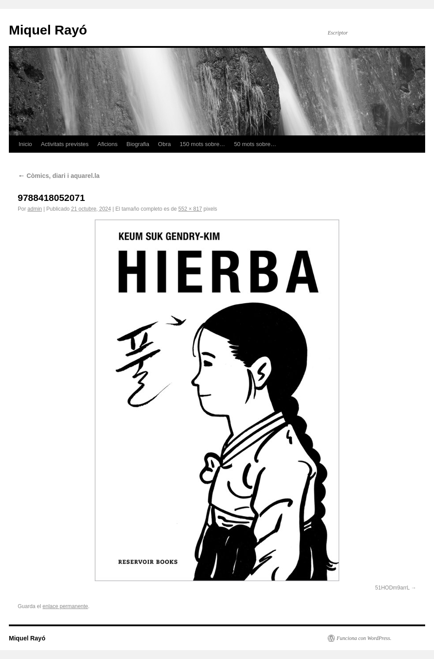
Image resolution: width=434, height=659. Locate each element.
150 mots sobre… (202, 144)
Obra (164, 144)
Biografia (138, 144)
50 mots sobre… (255, 144)
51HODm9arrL (392, 588)
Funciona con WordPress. (364, 638)
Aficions (107, 144)
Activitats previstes (65, 144)
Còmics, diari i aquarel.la (59, 175)
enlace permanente (65, 606)
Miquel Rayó (48, 30)
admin (34, 209)
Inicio (25, 144)
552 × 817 (190, 209)
